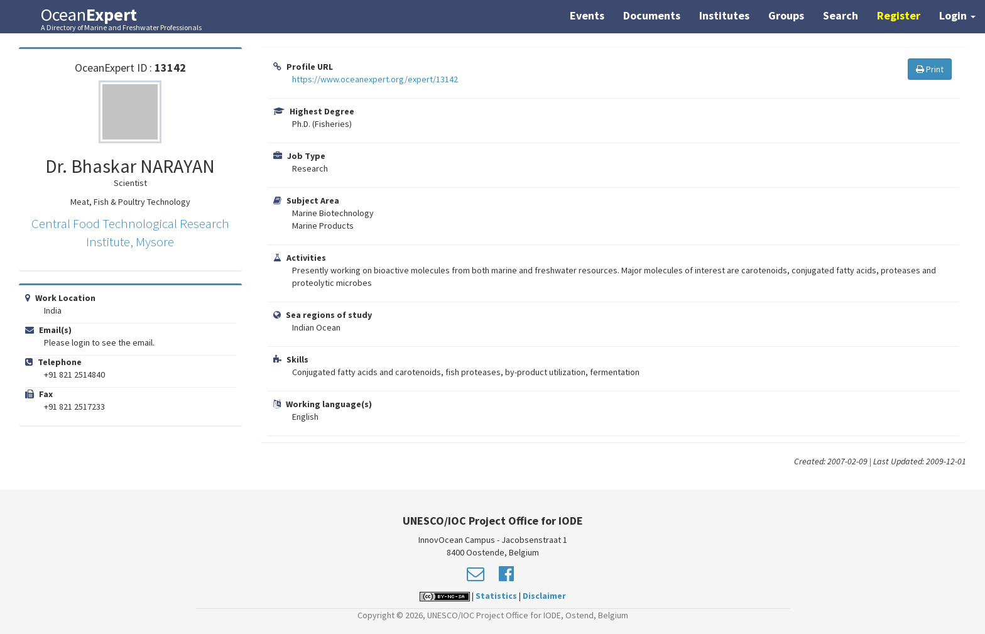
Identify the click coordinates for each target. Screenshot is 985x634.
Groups (786, 15)
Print (930, 69)
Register (898, 15)
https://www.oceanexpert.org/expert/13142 (375, 79)
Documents (651, 15)
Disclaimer (544, 595)
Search (840, 15)
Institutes (724, 15)
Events (587, 15)
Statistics (496, 595)
